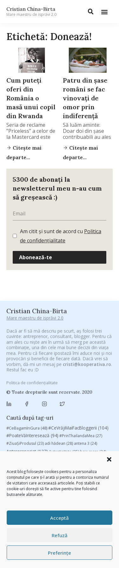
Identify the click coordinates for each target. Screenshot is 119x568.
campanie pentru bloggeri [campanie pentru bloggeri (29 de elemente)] (34, 392)
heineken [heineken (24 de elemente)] (57, 427)
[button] (109, 459)
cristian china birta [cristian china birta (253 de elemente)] (31, 410)
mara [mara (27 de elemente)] (54, 435)
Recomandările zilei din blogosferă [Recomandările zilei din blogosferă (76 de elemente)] (71, 443)
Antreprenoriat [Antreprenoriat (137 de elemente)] (27, 369)
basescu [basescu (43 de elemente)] (18, 377)
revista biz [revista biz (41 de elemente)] (19, 450)
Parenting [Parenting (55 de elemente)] (19, 443)
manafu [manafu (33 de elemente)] (33, 435)
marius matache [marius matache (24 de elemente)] (81, 435)
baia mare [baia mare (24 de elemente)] (93, 369)
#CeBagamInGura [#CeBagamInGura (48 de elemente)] (26, 345)
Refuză (60, 535)
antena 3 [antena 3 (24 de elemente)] (85, 361)
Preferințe (59, 553)
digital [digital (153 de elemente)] (47, 419)
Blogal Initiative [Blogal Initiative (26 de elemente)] (48, 377)
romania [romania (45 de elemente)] (45, 450)
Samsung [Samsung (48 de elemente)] (90, 450)
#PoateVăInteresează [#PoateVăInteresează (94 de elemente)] (32, 353)
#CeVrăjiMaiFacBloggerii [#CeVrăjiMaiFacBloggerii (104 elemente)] (78, 345)
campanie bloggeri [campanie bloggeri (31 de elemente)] (90, 384)
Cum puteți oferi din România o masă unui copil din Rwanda (31, 98)
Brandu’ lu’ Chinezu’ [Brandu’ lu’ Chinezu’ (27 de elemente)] (27, 384)
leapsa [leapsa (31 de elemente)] (80, 427)
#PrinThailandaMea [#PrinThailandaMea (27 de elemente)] (80, 353)
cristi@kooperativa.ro (87, 309)
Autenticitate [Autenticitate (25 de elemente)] (64, 369)
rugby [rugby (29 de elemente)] (67, 450)
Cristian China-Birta (31, 11)
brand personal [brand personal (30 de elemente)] (85, 377)
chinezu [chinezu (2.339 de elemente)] (24, 401)
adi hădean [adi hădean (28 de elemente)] (59, 361)
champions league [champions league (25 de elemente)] (83, 392)
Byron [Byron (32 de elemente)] (59, 384)
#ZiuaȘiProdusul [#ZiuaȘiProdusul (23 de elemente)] (25, 361)
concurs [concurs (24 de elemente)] (98, 401)
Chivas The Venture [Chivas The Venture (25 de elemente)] (65, 401)
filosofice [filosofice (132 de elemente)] (29, 427)
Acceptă (59, 518)
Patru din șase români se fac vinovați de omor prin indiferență (85, 98)
